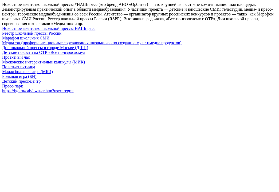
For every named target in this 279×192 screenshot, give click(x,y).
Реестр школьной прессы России (31, 33)
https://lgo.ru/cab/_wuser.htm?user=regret (38, 91)
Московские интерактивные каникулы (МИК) (43, 62)
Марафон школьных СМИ (25, 38)
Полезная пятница (18, 67)
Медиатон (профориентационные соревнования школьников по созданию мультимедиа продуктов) (92, 43)
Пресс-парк (12, 86)
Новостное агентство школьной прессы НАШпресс (48, 28)
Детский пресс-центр (21, 81)
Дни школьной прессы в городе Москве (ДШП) (45, 47)
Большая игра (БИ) (19, 76)
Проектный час (16, 57)
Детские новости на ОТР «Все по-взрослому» (43, 52)
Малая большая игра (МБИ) (27, 71)
